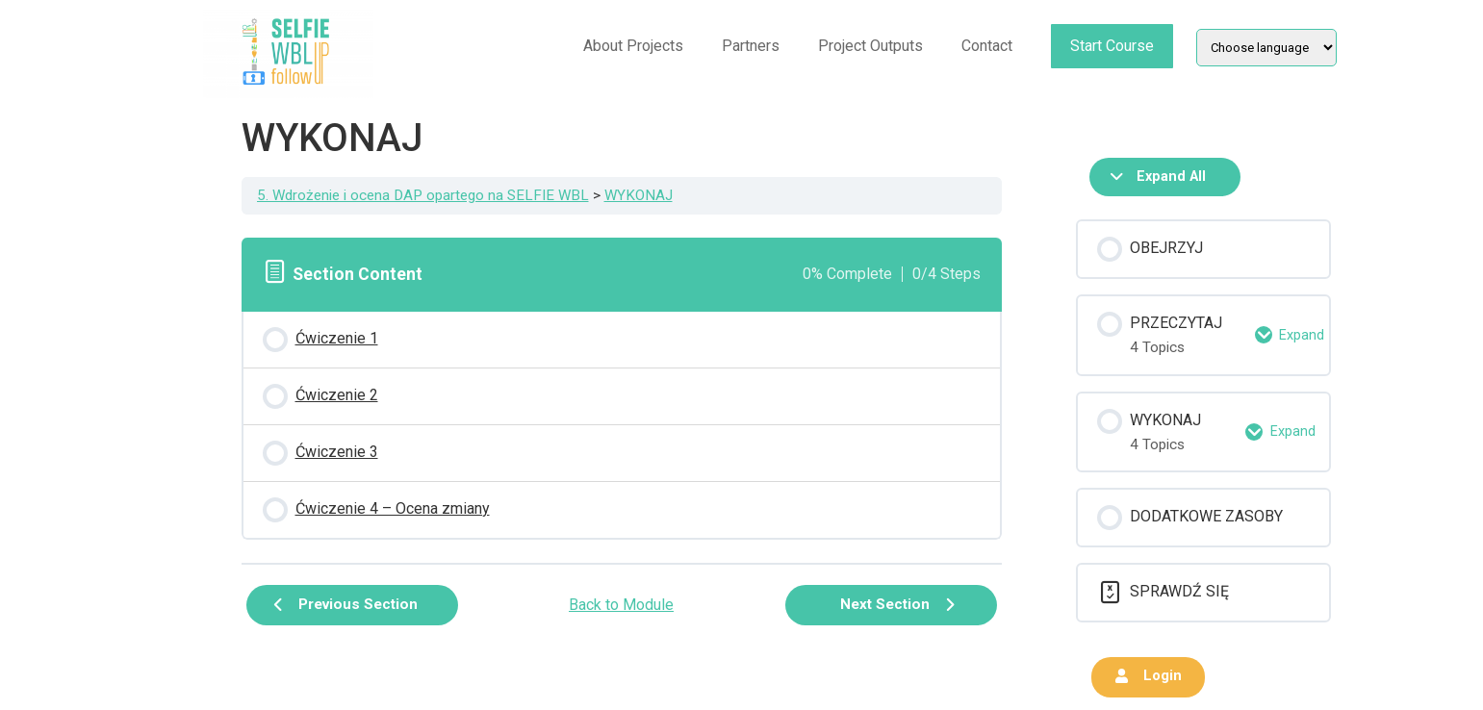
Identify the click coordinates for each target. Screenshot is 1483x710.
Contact (986, 46)
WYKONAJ (638, 195)
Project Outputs (870, 46)
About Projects (633, 46)
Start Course (1112, 46)
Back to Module (621, 605)
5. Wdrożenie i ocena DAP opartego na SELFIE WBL (423, 195)
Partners (751, 46)
